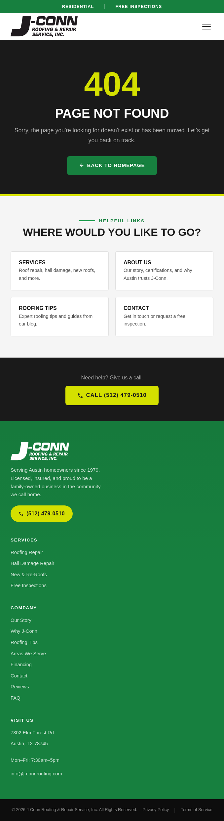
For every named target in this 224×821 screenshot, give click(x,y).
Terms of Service (196, 809)
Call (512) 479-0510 (111, 395)
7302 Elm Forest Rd (32, 732)
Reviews (20, 686)
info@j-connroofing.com (36, 773)
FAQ (15, 698)
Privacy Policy (155, 809)
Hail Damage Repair (33, 563)
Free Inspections (138, 6)
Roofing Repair (27, 552)
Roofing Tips (24, 642)
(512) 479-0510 (42, 513)
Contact (19, 675)
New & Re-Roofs (29, 574)
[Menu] (206, 26)
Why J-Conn (24, 631)
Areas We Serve (28, 653)
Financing (21, 664)
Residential (78, 6)
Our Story (21, 620)
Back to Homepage (112, 165)
